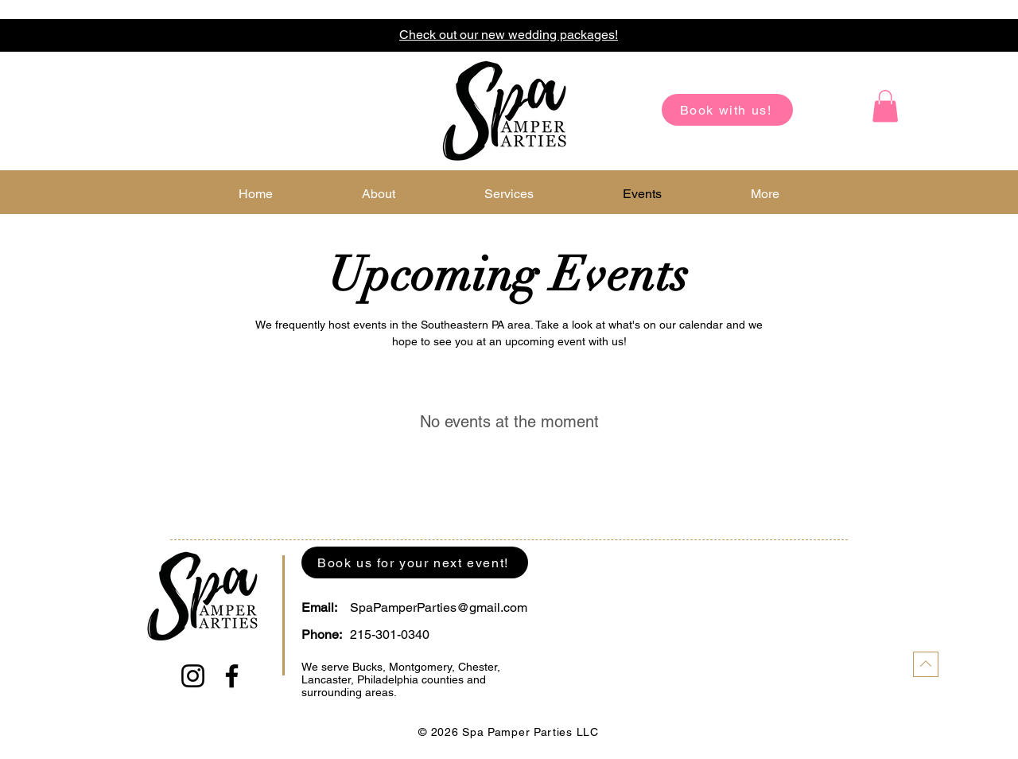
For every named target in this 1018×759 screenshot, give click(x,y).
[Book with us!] (727, 110)
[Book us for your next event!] (414, 562)
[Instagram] (192, 675)
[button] (885, 106)
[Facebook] (231, 675)
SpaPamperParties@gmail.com (438, 607)
